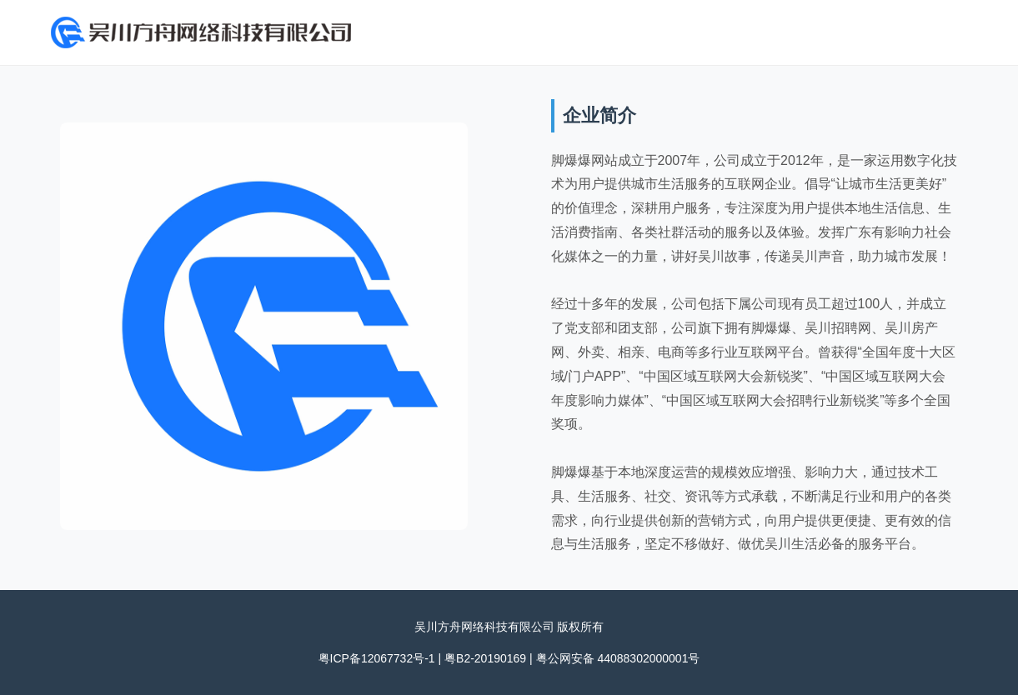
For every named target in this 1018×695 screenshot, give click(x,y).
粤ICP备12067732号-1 (376, 658)
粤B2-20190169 (485, 658)
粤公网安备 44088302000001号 (618, 658)
